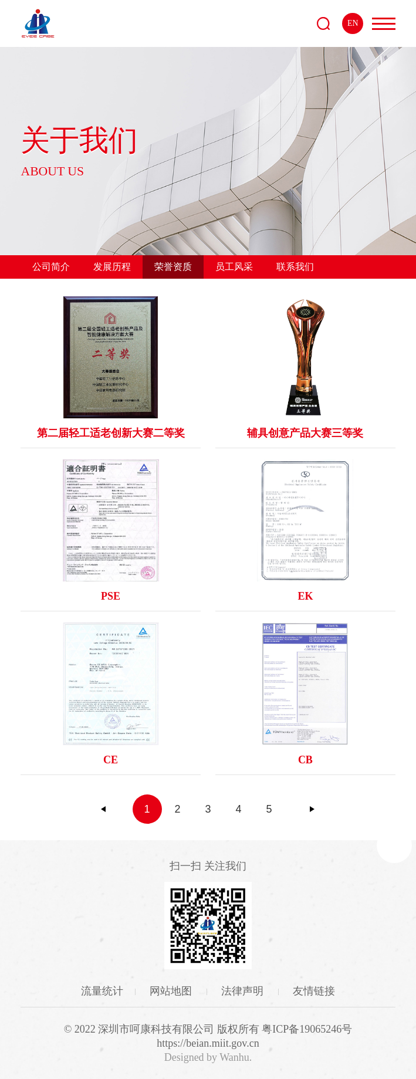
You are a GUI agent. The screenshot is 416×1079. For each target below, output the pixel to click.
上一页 (104, 809)
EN (352, 23)
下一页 (312, 809)
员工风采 (234, 267)
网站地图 (172, 991)
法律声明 (243, 991)
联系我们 (295, 267)
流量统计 (102, 991)
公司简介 (51, 267)
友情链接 (314, 991)
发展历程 (112, 267)
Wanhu (234, 1057)
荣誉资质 (173, 267)
